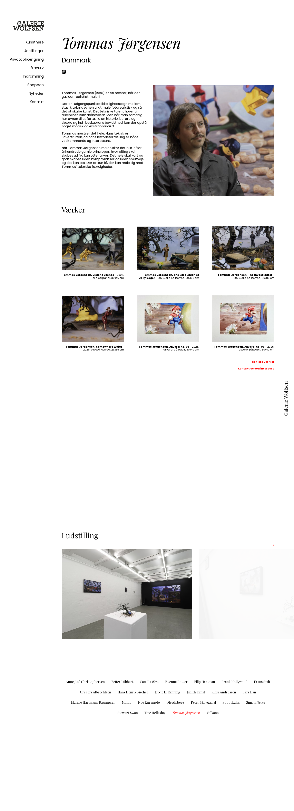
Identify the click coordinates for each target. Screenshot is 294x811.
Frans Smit (262, 682)
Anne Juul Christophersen (85, 682)
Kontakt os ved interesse (256, 368)
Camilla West (149, 682)
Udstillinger (34, 50)
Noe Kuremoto (149, 702)
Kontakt (37, 101)
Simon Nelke (255, 702)
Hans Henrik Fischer (133, 692)
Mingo (126, 702)
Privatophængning (27, 59)
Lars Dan (249, 692)
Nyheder (36, 93)
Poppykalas (231, 702)
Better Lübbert (122, 682)
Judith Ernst (196, 692)
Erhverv (37, 67)
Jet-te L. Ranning (167, 692)
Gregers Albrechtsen (95, 692)
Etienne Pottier (176, 682)
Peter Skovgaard (203, 702)
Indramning (33, 76)
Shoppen (35, 84)
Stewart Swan (127, 713)
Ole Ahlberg (175, 702)
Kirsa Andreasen (224, 692)
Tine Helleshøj (155, 713)
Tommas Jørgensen (186, 713)
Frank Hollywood (234, 682)
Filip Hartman (204, 682)
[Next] (265, 545)
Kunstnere (35, 42)
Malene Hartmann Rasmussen (93, 702)
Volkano (213, 713)
